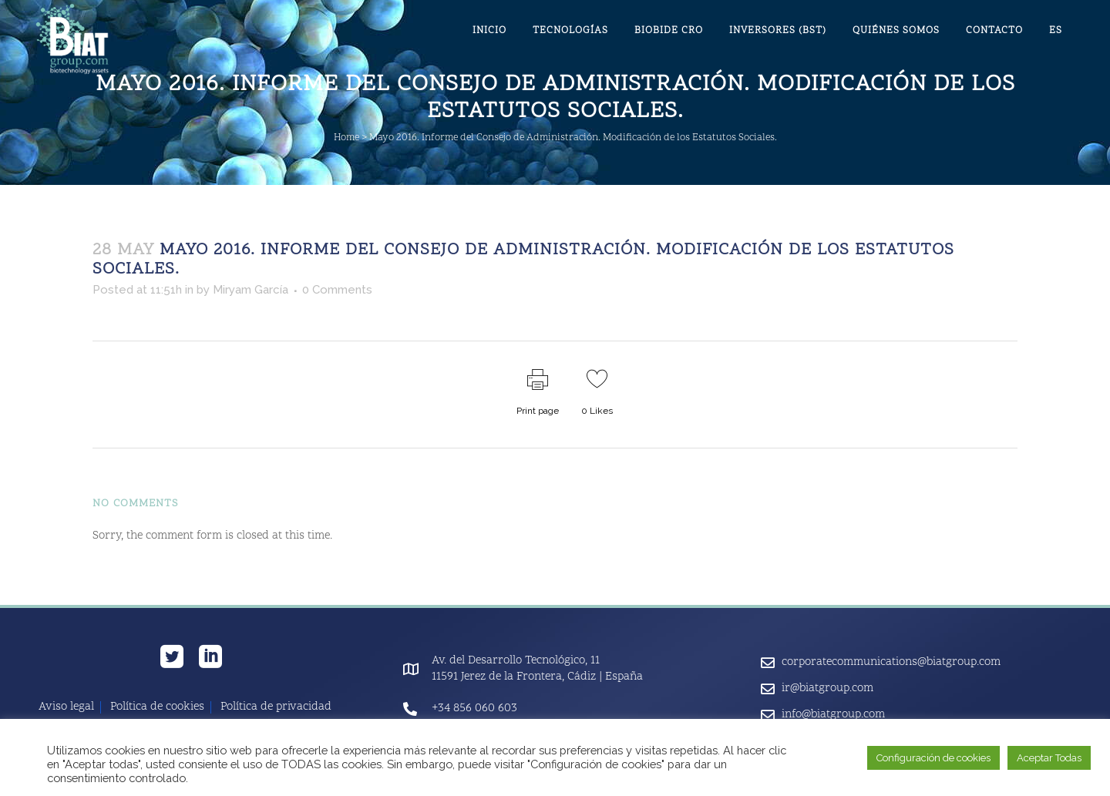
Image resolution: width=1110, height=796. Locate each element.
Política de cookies (157, 707)
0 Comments (337, 290)
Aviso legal (66, 707)
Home (346, 138)
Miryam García (250, 290)
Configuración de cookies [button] (933, 758)
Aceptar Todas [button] (1049, 758)
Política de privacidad (275, 707)
